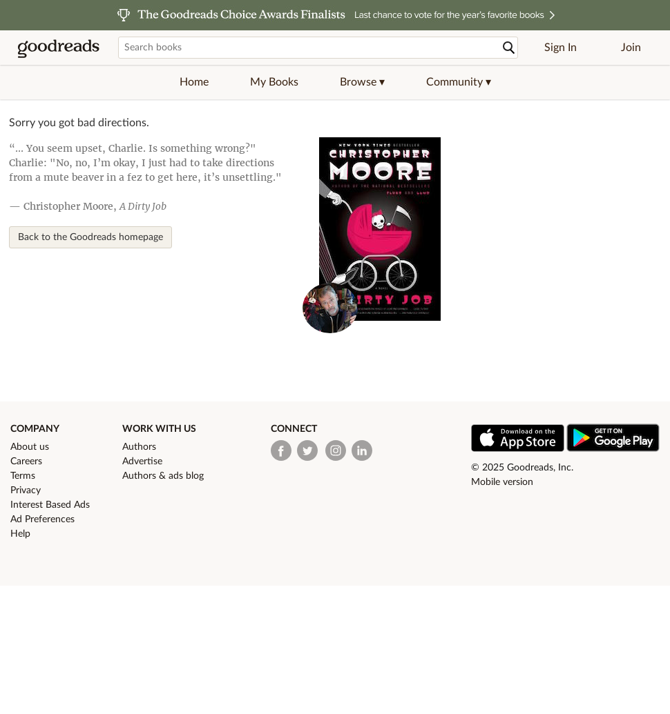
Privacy (25, 490)
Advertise (142, 461)
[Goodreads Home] (58, 47)
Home (194, 82)
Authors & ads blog (163, 476)
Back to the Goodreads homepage (90, 237)
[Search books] (318, 48)
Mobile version (502, 482)
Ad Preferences (42, 519)
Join (631, 47)
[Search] (509, 47)
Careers (26, 461)
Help (20, 534)
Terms (22, 476)
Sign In (560, 47)
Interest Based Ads (50, 505)
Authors (139, 447)
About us (29, 447)
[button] (362, 82)
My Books (274, 82)
